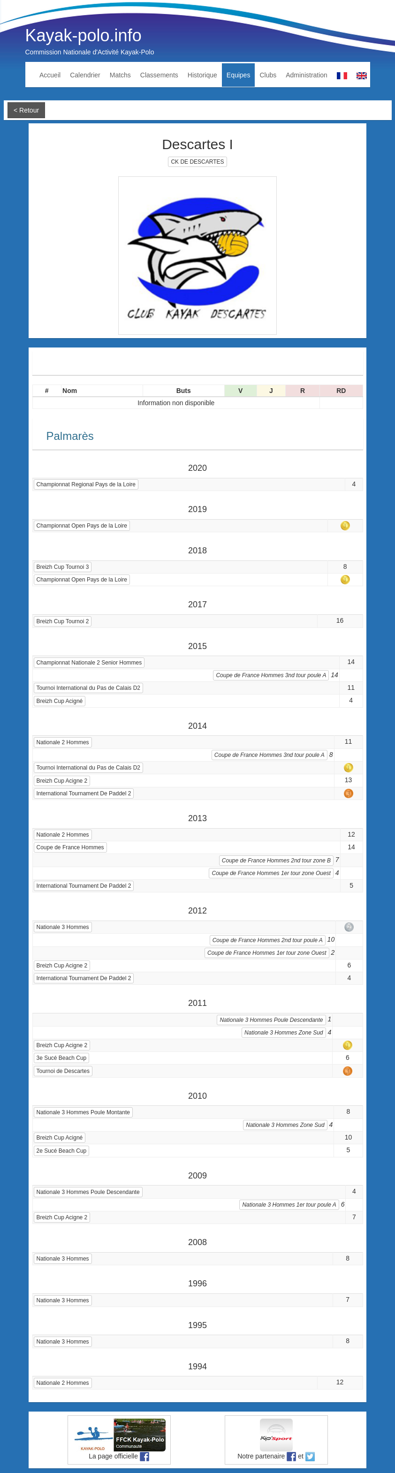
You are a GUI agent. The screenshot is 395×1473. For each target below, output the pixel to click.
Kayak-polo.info (83, 35)
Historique (202, 75)
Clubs (267, 75)
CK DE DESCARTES (197, 162)
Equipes (239, 75)
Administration (306, 75)
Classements (159, 75)
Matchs (120, 75)
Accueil (50, 75)
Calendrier (85, 75)
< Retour (26, 110)
